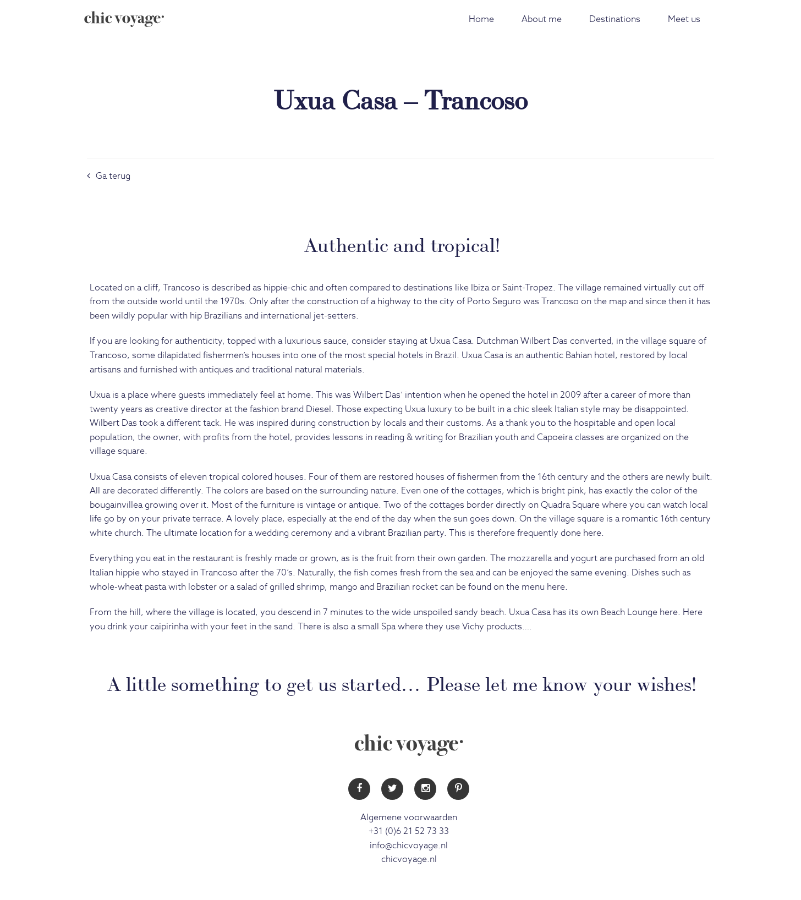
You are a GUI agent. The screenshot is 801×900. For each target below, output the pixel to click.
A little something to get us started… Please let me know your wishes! (401, 682)
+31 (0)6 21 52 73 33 (409, 831)
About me (542, 19)
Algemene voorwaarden (408, 817)
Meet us (684, 19)
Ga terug (108, 176)
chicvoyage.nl (409, 859)
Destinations (614, 19)
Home (481, 19)
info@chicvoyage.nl (409, 845)
